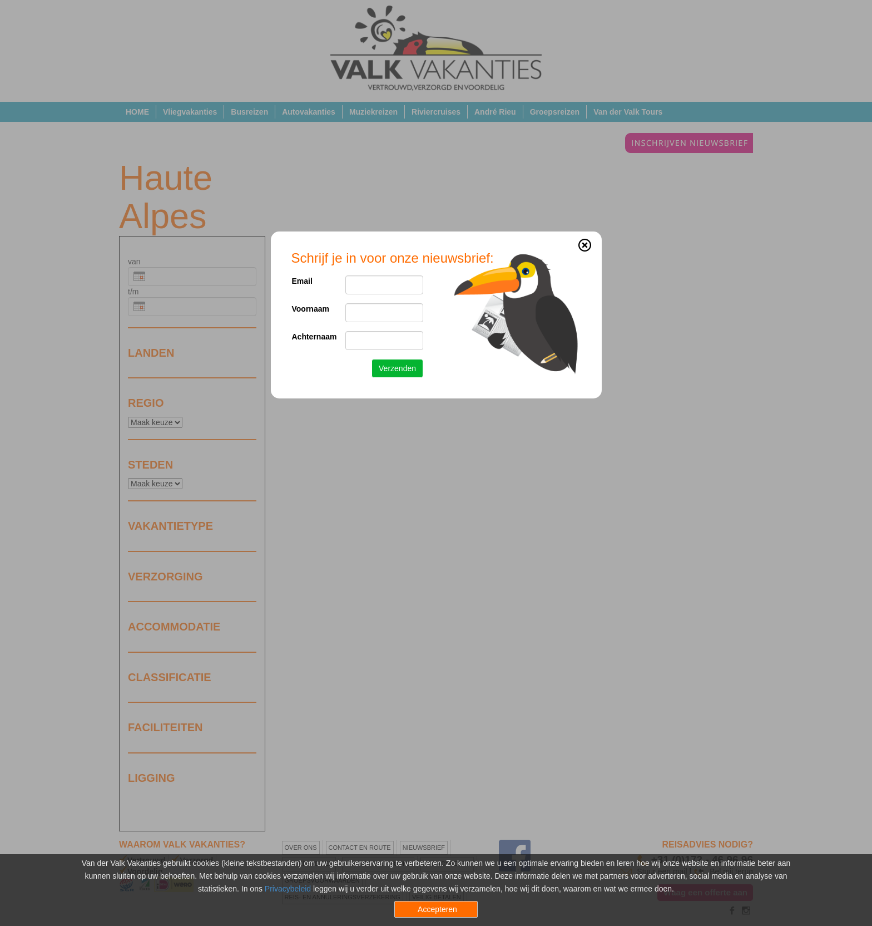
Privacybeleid (288, 888)
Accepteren (437, 909)
